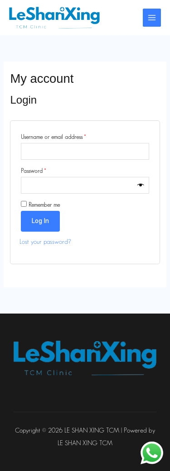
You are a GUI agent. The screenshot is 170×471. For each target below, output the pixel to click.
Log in (40, 220)
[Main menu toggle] (152, 18)
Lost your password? (45, 242)
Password (43, 169)
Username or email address (63, 135)
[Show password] (140, 185)
